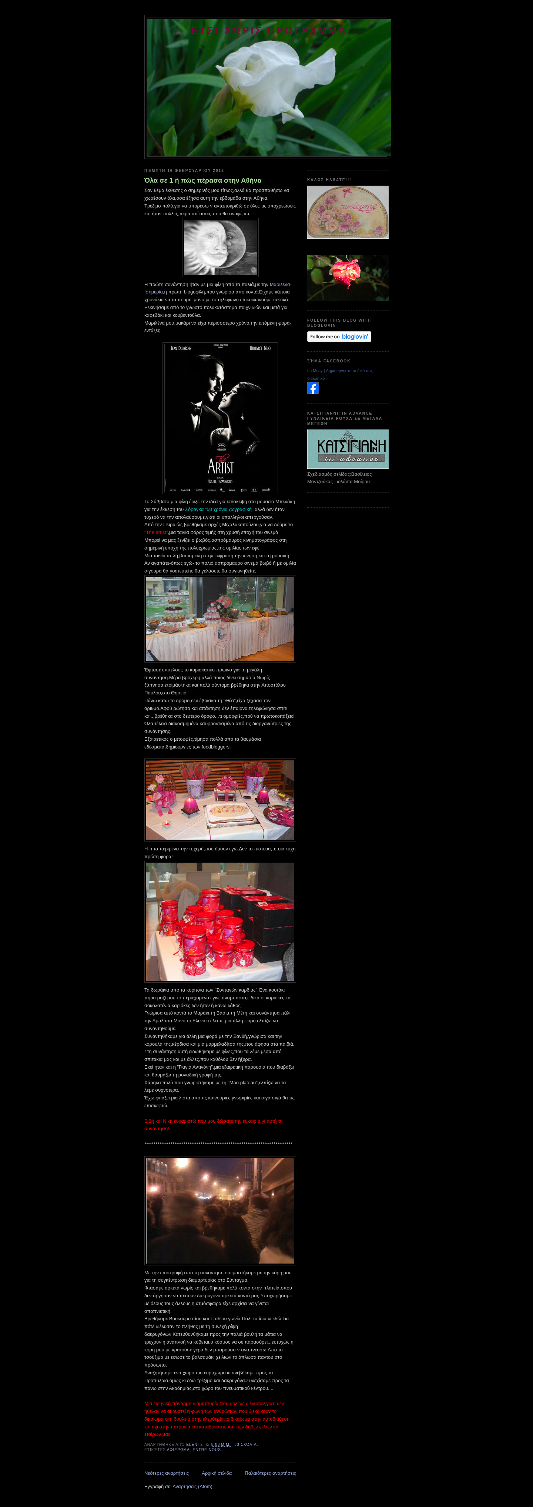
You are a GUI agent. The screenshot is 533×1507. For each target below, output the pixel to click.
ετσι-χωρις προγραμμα (269, 30)
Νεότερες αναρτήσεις (166, 1473)
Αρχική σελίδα (217, 1473)
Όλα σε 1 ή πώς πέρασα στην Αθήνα (203, 180)
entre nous (206, 1450)
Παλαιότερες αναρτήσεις (270, 1473)
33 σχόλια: (246, 1445)
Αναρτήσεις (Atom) (192, 1486)
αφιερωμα (178, 1450)
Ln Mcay (315, 370)
